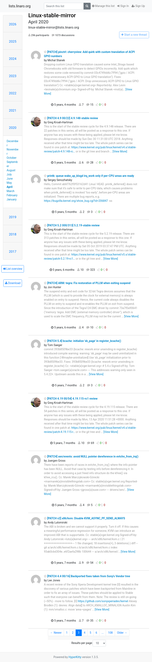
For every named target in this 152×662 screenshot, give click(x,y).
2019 (12, 217)
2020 (12, 128)
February (12, 195)
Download (13, 283)
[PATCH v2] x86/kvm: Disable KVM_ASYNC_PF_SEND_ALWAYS (84, 518)
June (10, 178)
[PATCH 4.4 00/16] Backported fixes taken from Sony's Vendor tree (87, 576)
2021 (12, 110)
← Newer (56, 632)
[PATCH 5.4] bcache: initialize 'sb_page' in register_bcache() (82, 340)
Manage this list (103, 6)
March (11, 191)
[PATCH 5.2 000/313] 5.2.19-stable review (72, 225)
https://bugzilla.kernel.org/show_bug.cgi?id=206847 (76, 200)
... (103, 632)
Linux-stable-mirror (52, 15)
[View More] (120, 151)
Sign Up (138, 6)
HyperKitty (74, 657)
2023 (12, 76)
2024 (12, 59)
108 (110, 632)
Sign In (123, 6)
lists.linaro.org (20, 6)
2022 (12, 93)
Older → (122, 632)
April (10, 186)
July (9, 174)
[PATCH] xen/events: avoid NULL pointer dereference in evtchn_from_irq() (91, 456)
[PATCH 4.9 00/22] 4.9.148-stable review (71, 118)
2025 (12, 41)
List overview (12, 268)
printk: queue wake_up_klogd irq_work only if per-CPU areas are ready (89, 175)
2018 (12, 234)
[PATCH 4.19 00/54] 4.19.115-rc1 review (71, 398)
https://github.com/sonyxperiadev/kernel (103, 601)
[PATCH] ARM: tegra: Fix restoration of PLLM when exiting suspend (87, 283)
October (11, 157)
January (12, 199)
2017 (12, 252)
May (9, 182)
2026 (12, 24)
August (11, 170)
